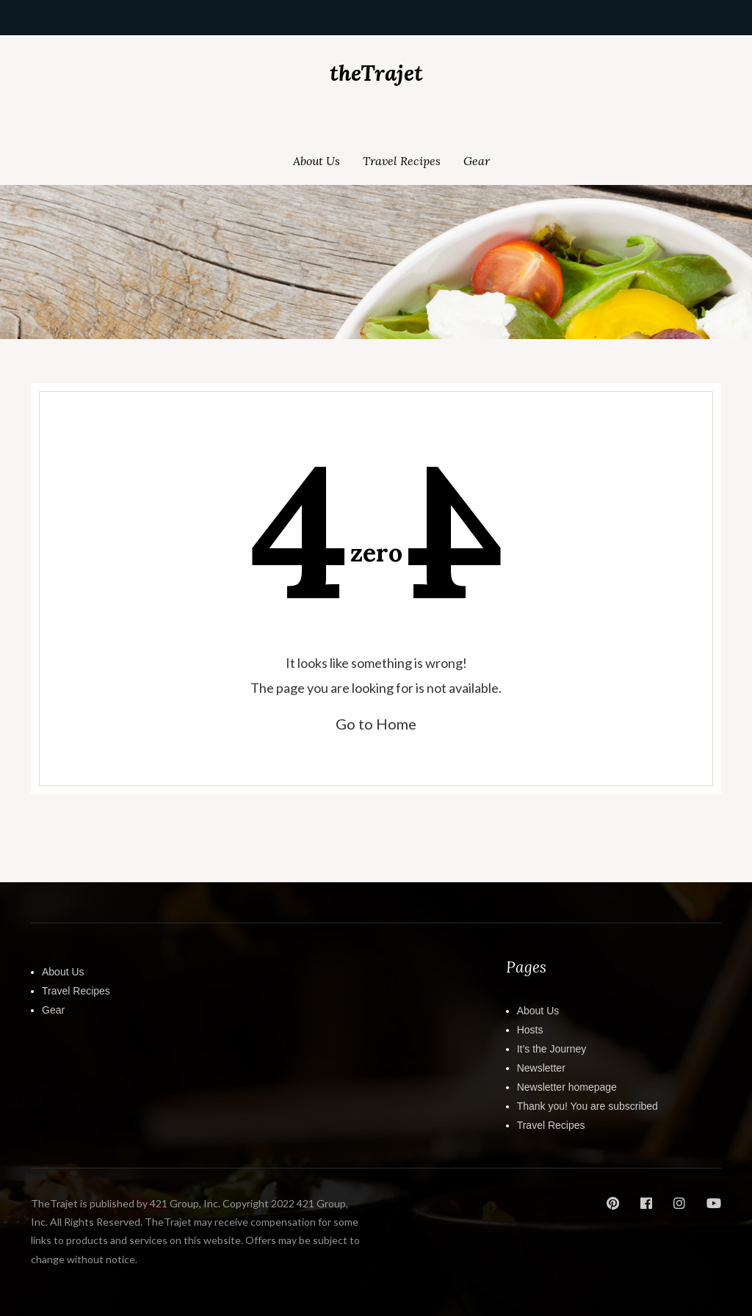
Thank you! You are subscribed (587, 1106)
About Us (316, 160)
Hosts (530, 1030)
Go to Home (376, 723)
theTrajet (376, 73)
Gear (476, 160)
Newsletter (541, 1068)
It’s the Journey (552, 1049)
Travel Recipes (402, 160)
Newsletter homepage (567, 1087)
